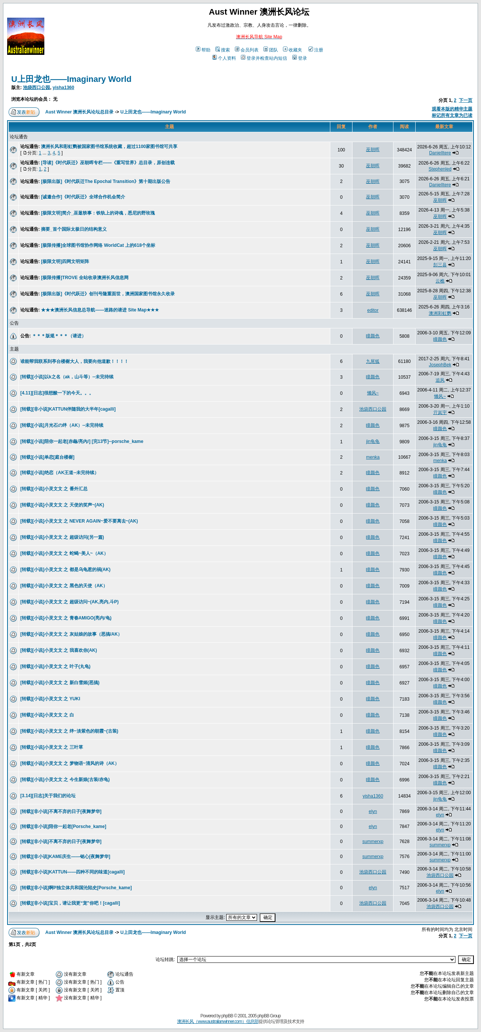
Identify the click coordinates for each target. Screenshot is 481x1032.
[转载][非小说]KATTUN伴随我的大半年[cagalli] (68, 409)
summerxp (372, 841)
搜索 (222, 50)
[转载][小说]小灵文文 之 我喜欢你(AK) (58, 650)
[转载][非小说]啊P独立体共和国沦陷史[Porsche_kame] (76, 887)
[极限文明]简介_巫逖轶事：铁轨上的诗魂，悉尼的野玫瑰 (98, 213)
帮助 (203, 50)
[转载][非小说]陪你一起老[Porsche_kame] (63, 826)
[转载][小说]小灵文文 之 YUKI (50, 698)
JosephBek (440, 364)
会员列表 (247, 50)
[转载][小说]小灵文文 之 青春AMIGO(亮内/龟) (66, 618)
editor (372, 310)
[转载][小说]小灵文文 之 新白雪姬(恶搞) (60, 682)
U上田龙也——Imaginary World (71, 79)
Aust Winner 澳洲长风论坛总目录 (79, 112)
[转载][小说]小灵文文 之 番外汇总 (54, 488)
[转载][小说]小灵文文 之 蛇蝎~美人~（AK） (64, 553)
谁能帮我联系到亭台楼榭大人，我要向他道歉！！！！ (74, 361)
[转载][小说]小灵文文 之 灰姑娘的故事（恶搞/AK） (71, 634)
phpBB (227, 1015)
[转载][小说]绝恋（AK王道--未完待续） (59, 472)
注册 (316, 50)
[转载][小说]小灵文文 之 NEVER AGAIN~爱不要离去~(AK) (79, 521)
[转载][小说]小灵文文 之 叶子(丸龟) (55, 666)
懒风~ (373, 393)
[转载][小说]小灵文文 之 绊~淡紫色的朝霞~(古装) (69, 731)
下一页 (465, 100)
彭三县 (440, 264)
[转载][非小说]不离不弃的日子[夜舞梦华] (60, 811)
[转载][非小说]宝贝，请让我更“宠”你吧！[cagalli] (70, 903)
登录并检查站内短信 (264, 58)
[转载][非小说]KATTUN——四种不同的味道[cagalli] (72, 872)
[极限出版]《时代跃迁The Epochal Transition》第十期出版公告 (105, 181)
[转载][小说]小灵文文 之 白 (47, 715)
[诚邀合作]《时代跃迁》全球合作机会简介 (83, 196)
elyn (373, 811)
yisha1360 (63, 87)
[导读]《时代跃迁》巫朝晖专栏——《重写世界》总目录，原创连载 (108, 162)
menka (373, 457)
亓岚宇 (440, 412)
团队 (270, 50)
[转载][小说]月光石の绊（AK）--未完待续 (61, 425)
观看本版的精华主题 (452, 109)
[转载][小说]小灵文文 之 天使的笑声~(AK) (62, 505)
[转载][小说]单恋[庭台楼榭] (47, 457)
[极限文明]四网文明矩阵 (65, 261)
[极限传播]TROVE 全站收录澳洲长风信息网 (85, 277)
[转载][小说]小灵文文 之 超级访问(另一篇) (62, 537)
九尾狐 (373, 361)
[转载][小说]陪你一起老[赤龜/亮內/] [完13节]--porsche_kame (81, 441)
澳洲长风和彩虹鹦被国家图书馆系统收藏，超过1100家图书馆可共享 (109, 146)
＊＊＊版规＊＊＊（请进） (59, 335)
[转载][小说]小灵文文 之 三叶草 (51, 747)
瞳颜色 (373, 335)
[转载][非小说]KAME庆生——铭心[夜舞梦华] (65, 856)
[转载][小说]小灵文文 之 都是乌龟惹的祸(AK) (65, 569)
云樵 (440, 281)
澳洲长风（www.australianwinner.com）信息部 (217, 1021)
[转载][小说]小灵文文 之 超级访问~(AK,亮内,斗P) (69, 601)
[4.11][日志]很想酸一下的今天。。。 (57, 393)
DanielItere (440, 153)
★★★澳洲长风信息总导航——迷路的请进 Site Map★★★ (100, 310)
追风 (440, 380)
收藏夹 (292, 50)
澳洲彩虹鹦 (440, 313)
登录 (299, 58)
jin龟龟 (373, 441)
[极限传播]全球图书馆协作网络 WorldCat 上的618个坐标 (98, 245)
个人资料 (224, 58)
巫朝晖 (373, 149)
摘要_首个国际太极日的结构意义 (74, 229)
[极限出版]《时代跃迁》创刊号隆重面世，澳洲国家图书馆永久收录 (108, 293)
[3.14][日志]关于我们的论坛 (48, 795)
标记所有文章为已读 (452, 115)
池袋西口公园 (36, 87)
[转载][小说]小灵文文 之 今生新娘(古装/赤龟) (65, 779)
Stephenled (440, 169)
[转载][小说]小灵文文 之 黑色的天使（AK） (63, 585)
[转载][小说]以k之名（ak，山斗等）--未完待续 (66, 376)
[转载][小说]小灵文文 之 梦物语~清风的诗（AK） (69, 763)
